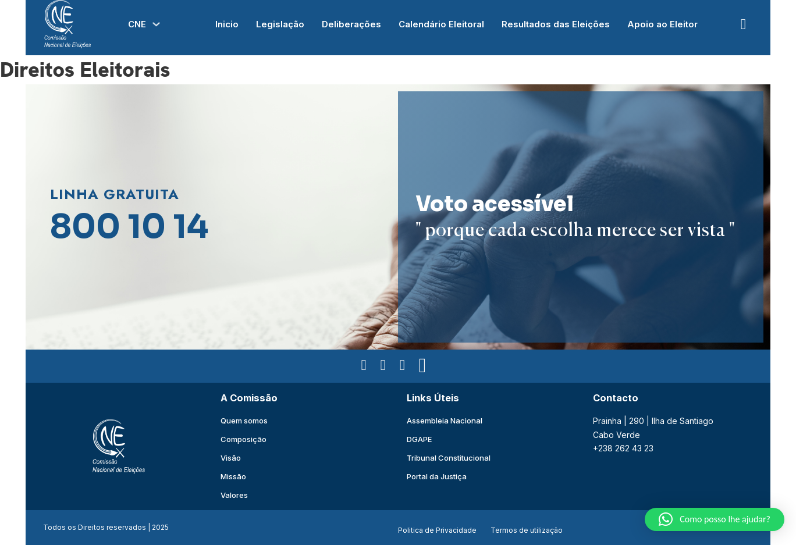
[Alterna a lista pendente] (156, 24)
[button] (714, 519)
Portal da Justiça (437, 476)
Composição (243, 439)
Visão (231, 457)
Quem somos (244, 420)
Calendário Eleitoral (441, 24)
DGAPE (419, 439)
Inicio (227, 24)
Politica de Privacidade (437, 530)
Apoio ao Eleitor (662, 24)
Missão (233, 476)
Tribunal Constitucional (449, 457)
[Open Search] (743, 24)
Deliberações (351, 24)
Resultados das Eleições (556, 24)
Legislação (280, 24)
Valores (234, 495)
